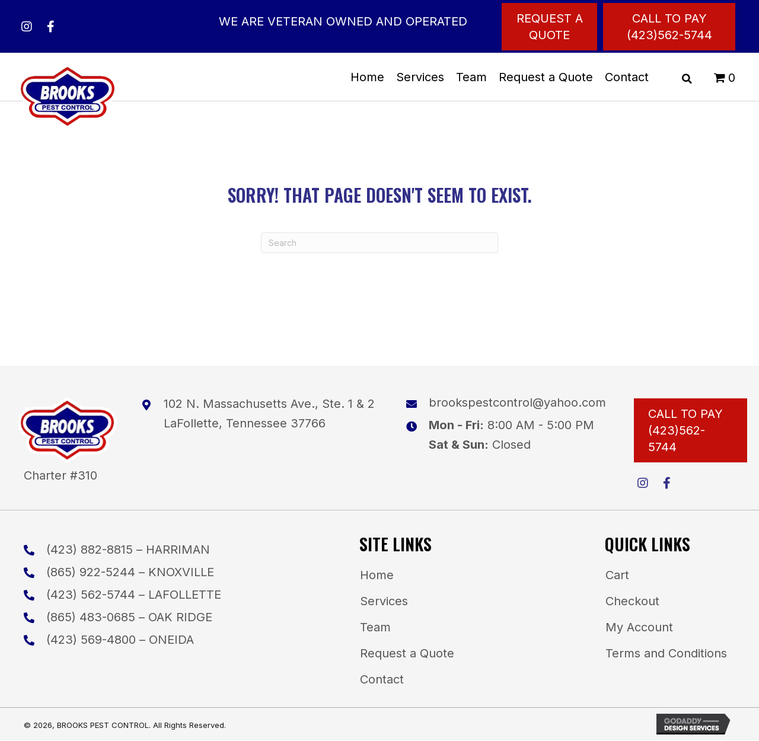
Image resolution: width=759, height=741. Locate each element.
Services (384, 601)
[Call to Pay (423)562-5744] (669, 26)
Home (377, 575)
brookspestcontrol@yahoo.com (517, 402)
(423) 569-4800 (91, 640)
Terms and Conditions (666, 653)
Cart (617, 575)
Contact (382, 679)
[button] (27, 27)
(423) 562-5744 (90, 594)
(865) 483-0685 (90, 617)
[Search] (379, 242)
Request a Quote (407, 653)
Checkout (632, 601)
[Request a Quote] (549, 26)
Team (375, 627)
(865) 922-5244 (90, 572)
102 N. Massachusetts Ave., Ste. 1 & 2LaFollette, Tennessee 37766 (269, 413)
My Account (639, 627)
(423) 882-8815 (89, 549)
